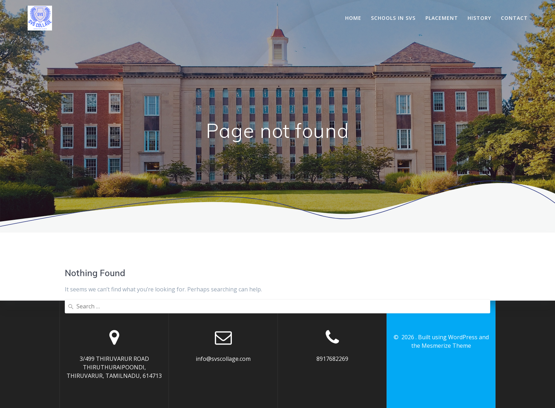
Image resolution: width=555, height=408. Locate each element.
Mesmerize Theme (446, 346)
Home (353, 18)
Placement (441, 18)
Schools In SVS (393, 18)
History (479, 18)
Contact (514, 18)
